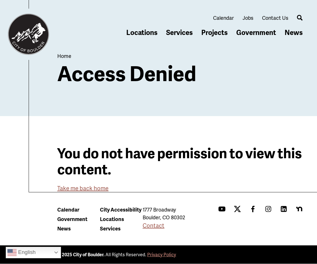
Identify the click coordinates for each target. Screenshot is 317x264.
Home (64, 55)
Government (256, 32)
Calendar (223, 17)
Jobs (248, 17)
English (21, 252)
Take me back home (83, 188)
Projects (214, 32)
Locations (141, 32)
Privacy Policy (161, 254)
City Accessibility (120, 209)
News (294, 32)
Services (179, 32)
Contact (153, 225)
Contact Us (275, 17)
